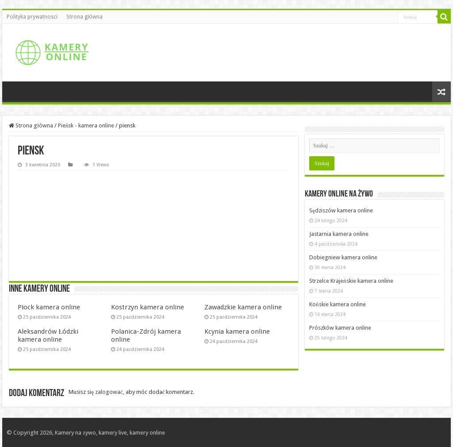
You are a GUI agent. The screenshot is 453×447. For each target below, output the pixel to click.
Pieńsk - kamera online (86, 125)
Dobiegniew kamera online (343, 257)
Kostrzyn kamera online (147, 307)
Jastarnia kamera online (339, 234)
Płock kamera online (49, 307)
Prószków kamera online (340, 327)
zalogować (109, 392)
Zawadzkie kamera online (243, 307)
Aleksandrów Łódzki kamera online (48, 335)
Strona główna (84, 17)
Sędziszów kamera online (341, 210)
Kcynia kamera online (237, 331)
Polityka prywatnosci (32, 17)
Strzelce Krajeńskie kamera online (351, 280)
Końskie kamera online (337, 304)
